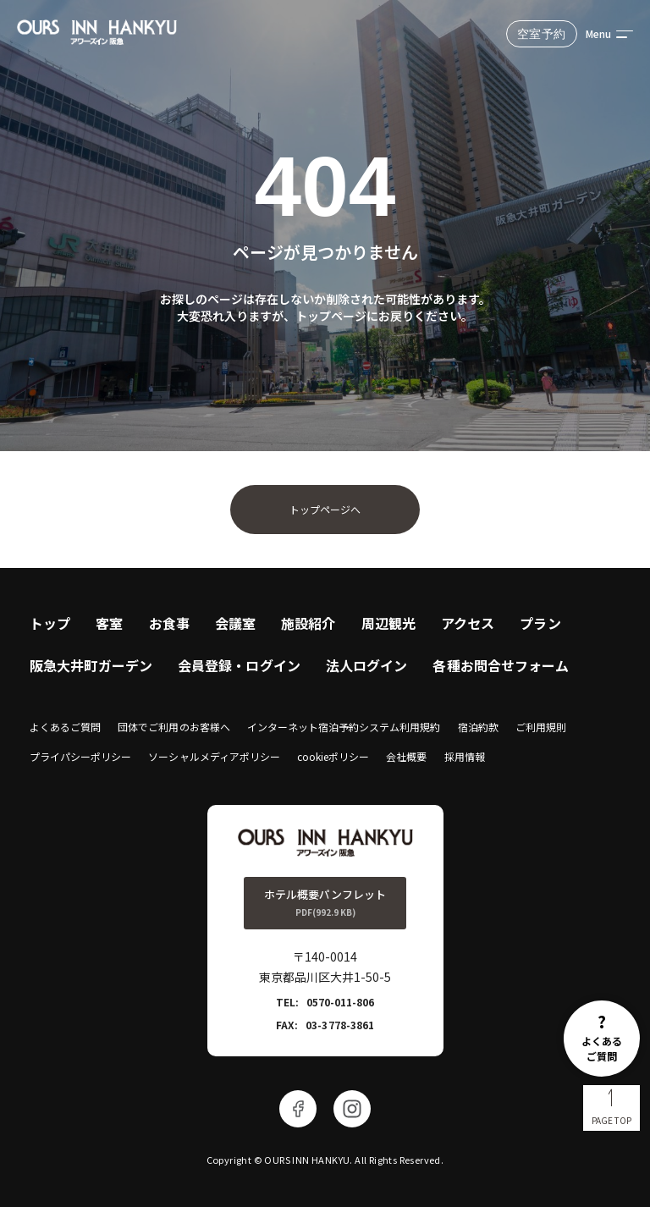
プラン (540, 623)
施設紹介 (308, 623)
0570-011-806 (340, 1002)
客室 (109, 623)
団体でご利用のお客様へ (173, 726)
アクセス (467, 623)
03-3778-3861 (339, 1024)
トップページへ (325, 509)
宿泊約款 (478, 726)
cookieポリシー (333, 756)
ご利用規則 (540, 726)
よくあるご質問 (65, 726)
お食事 (169, 623)
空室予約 (541, 34)
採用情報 (464, 756)
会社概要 (406, 756)
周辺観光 (388, 623)
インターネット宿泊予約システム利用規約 (344, 726)
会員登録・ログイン (239, 665)
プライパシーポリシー (80, 756)
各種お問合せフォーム (500, 665)
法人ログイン (367, 665)
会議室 (235, 623)
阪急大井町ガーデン (91, 665)
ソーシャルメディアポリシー (214, 756)
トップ (50, 623)
